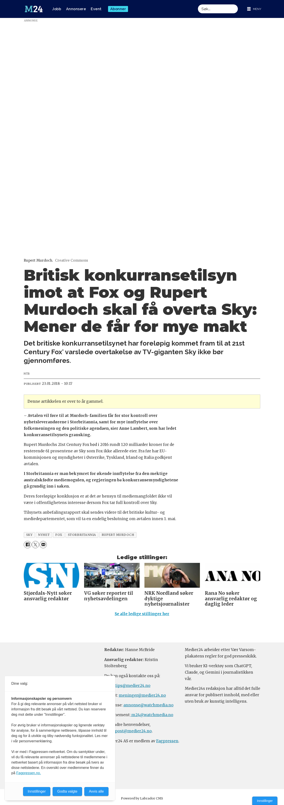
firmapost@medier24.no (128, 731)
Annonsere (76, 9)
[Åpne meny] (254, 9)
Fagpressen (167, 741)
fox (58, 535)
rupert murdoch (118, 535)
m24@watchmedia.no (151, 714)
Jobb (56, 9)
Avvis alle (96, 791)
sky (29, 535)
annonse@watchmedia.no (148, 705)
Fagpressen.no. (28, 773)
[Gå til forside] (34, 9)
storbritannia (82, 535)
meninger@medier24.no (142, 695)
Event (96, 9)
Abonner (118, 9)
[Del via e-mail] (43, 544)
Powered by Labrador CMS (142, 798)
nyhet (44, 535)
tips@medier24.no (132, 685)
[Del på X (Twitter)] (35, 544)
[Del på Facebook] (27, 544)
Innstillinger (265, 801)
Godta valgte (67, 791)
